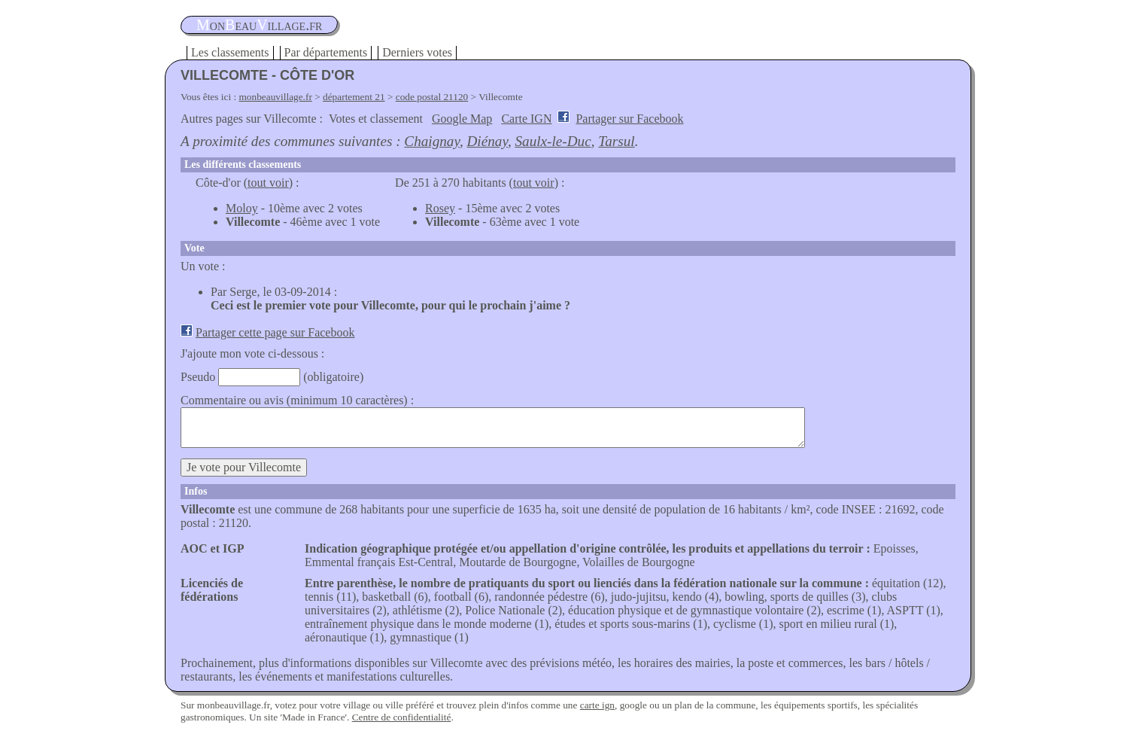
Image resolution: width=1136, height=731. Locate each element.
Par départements (326, 52)
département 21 (354, 96)
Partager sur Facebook (629, 118)
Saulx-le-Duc (553, 141)
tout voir (268, 182)
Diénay (487, 141)
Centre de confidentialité (401, 717)
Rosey (440, 208)
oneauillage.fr (259, 25)
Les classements (230, 52)
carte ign (597, 705)
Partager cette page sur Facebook (275, 332)
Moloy (242, 208)
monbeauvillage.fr (275, 96)
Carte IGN (526, 118)
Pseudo (198, 376)
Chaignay (432, 141)
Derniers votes (417, 52)
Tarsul (616, 141)
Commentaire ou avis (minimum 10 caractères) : (297, 400)
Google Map (462, 118)
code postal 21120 (432, 96)
